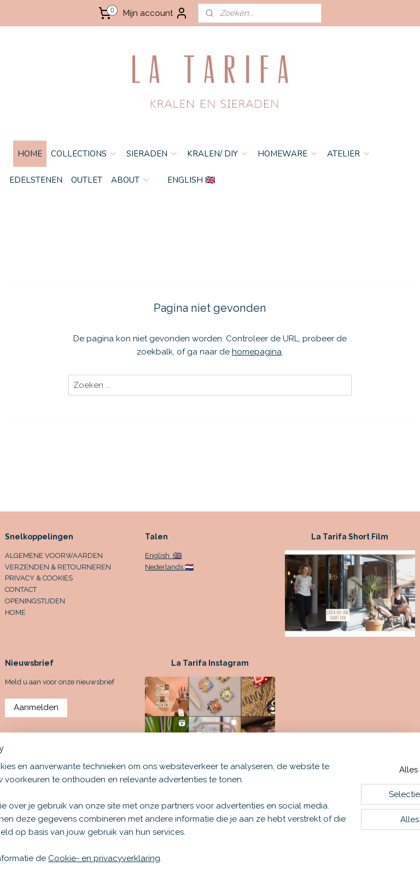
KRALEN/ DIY (218, 153)
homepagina (257, 352)
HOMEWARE (288, 153)
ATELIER (349, 153)
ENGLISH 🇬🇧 (191, 180)
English (158, 555)
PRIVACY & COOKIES (39, 578)
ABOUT (130, 180)
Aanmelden (36, 707)
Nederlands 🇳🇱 (169, 567)
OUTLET (86, 180)
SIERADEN (152, 153)
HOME (30, 153)
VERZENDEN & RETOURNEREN (58, 567)
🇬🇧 (176, 555)
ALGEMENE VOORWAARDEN (54, 555)
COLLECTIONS (84, 153)
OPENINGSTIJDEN (35, 601)
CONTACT (21, 589)
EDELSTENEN (35, 180)
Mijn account (155, 13)
